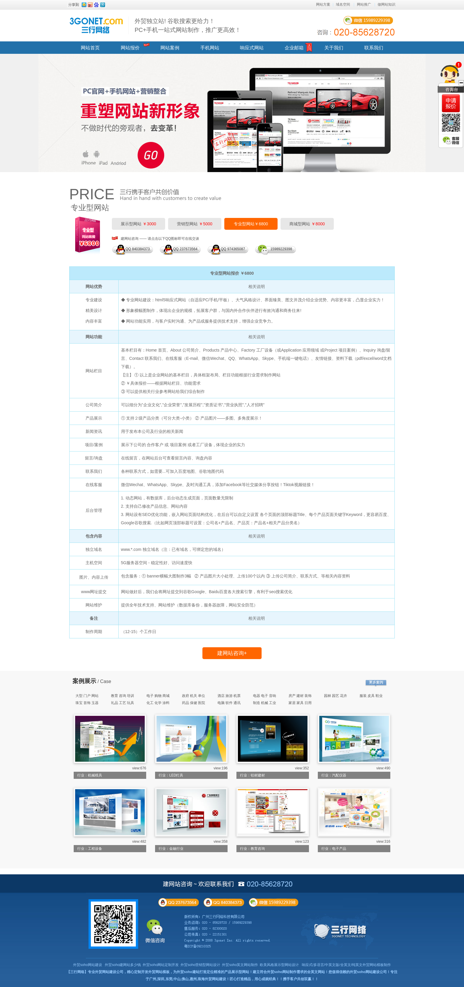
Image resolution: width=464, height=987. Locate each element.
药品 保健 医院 (193, 703)
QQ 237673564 (185, 249)
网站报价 (130, 47)
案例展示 (84, 681)
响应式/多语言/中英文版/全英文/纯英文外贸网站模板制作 (346, 965)
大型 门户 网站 (87, 696)
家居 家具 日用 (300, 703)
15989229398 (280, 249)
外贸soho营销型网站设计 (200, 965)
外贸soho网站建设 (87, 965)
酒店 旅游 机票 (229, 696)
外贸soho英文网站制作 (240, 965)
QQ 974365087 (233, 249)
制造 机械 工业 (264, 703)
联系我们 (373, 47)
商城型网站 (307, 223)
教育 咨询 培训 (122, 696)
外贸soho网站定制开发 (161, 965)
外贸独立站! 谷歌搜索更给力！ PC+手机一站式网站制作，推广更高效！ (188, 25)
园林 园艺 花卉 (335, 696)
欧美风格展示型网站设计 (279, 965)
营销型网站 (194, 223)
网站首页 (90, 47)
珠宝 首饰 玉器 (87, 703)
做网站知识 (386, 4)
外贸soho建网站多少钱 (123, 965)
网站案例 (169, 47)
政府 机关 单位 (193, 696)
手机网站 (209, 47)
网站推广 (364, 4)
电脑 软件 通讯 (229, 703)
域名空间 (343, 4)
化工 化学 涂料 (158, 703)
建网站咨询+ (232, 653)
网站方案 (323, 4)
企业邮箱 (294, 47)
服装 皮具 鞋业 (371, 696)
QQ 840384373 (137, 249)
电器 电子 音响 (264, 696)
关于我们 (333, 47)
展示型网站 (138, 223)
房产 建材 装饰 (300, 696)
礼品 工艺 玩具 (122, 703)
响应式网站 (252, 47)
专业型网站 (90, 207)
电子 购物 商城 (158, 696)
